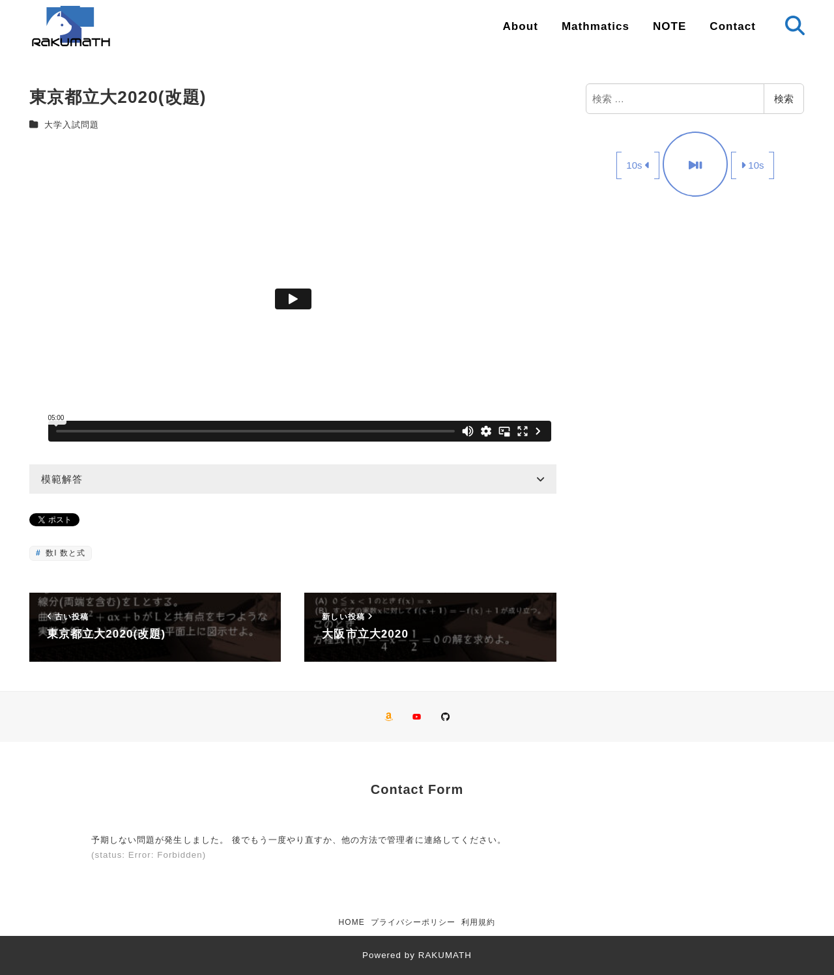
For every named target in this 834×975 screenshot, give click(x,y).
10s (638, 165)
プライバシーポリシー (413, 922)
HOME (352, 922)
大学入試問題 (71, 125)
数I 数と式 (64, 553)
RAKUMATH (445, 955)
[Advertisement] (695, 305)
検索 (784, 98)
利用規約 (478, 922)
